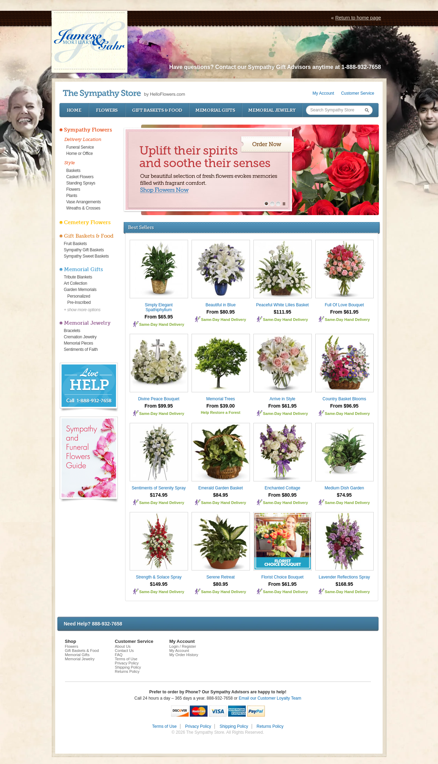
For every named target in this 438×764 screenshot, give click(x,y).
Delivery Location (83, 139)
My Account (323, 93)
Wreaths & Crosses (83, 208)
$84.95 (220, 495)
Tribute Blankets (78, 277)
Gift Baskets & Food (157, 110)
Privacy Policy (126, 663)
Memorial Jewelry (271, 110)
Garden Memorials (80, 289)
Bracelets (72, 330)
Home (74, 110)
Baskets (73, 170)
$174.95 (159, 495)
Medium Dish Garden (344, 488)
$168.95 (344, 584)
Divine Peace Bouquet (158, 398)
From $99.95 (159, 406)
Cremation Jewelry (80, 336)
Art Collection (75, 283)
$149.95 (159, 584)
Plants (72, 195)
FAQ (118, 655)
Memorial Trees (220, 398)
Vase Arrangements (83, 201)
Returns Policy (127, 671)
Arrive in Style (282, 398)
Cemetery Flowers (87, 222)
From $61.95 (344, 312)
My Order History (183, 655)
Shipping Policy (128, 667)
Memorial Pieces (78, 343)
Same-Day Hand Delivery (161, 324)
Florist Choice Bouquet (282, 577)
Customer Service (357, 93)
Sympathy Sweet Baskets (86, 256)
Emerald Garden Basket (220, 488)
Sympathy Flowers (88, 130)
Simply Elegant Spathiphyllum (158, 307)
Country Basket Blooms (344, 398)
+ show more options (82, 309)
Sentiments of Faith (81, 349)
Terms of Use (126, 659)
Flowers (107, 110)
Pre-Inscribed (79, 302)
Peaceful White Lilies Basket (282, 304)
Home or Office (79, 153)
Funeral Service (80, 147)
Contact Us (124, 650)
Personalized (78, 296)
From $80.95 (220, 312)
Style (69, 162)
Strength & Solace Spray (158, 577)
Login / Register (182, 646)
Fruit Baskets (75, 243)
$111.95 (282, 312)
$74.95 (344, 495)
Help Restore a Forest (221, 412)
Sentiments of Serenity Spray (159, 488)
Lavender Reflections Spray (344, 577)
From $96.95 (344, 406)
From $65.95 (159, 317)
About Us (122, 646)
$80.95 (220, 584)
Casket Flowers (80, 176)
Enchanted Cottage (282, 488)
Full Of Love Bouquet (344, 304)
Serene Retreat (220, 577)
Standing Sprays (81, 183)
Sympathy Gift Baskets (84, 249)
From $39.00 (220, 406)
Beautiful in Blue (220, 304)
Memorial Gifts (215, 110)
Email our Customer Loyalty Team (270, 698)
